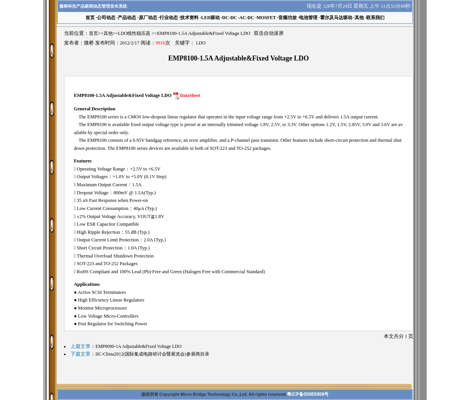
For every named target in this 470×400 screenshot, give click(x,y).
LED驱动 (210, 17)
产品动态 (127, 17)
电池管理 (308, 17)
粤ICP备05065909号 (308, 394)
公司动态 (106, 17)
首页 (93, 33)
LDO (200, 43)
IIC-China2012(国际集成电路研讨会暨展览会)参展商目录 (152, 354)
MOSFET (266, 17)
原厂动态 (148, 17)
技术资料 (189, 17)
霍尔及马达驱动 (336, 17)
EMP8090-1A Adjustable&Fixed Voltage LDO (138, 346)
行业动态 (168, 17)
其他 (359, 17)
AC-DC (246, 17)
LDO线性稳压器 (134, 33)
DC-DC (229, 17)
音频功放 (287, 17)
